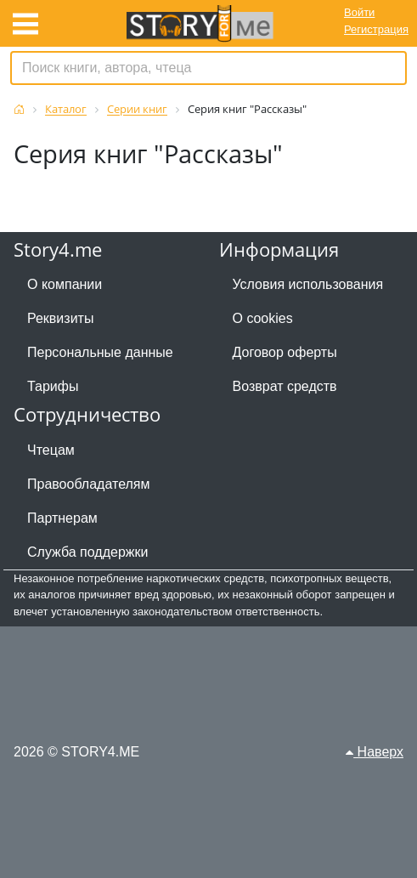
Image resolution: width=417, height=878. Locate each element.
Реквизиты (60, 318)
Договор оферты (285, 352)
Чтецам (51, 450)
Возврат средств (285, 386)
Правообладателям (88, 484)
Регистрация (376, 29)
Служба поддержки (87, 552)
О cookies (263, 318)
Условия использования (308, 284)
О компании (64, 284)
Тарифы (52, 386)
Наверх (374, 752)
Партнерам (62, 518)
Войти (359, 12)
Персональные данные (100, 352)
